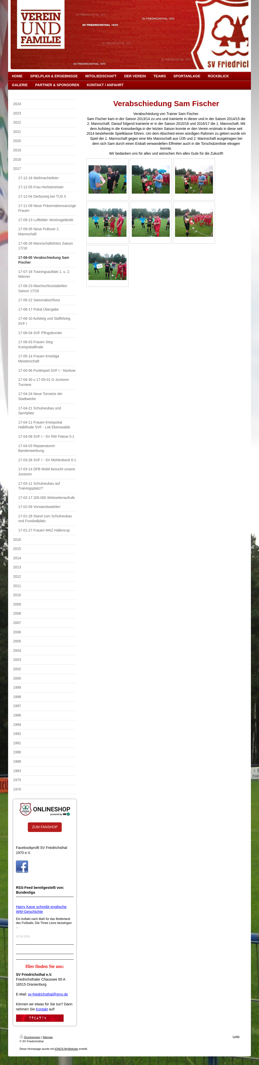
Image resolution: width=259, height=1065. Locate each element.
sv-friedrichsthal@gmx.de (48, 994)
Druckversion (29, 1037)
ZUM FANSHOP (44, 827)
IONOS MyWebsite (66, 1048)
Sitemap (47, 1037)
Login (236, 1036)
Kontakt (42, 1009)
